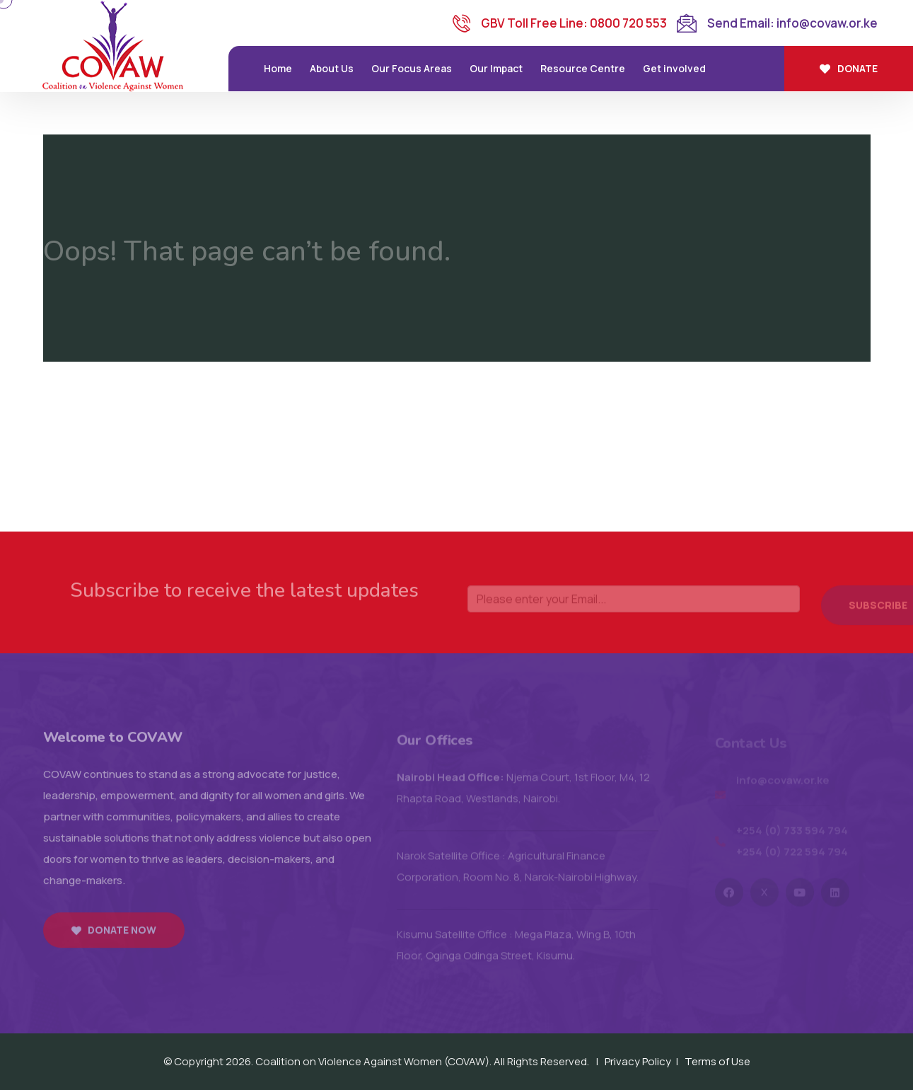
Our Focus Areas (411, 68)
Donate (849, 68)
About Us (332, 68)
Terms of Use (717, 1061)
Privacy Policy (638, 1061)
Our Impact (496, 68)
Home (278, 68)
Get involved (674, 68)
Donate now (113, 937)
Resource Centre (582, 68)
